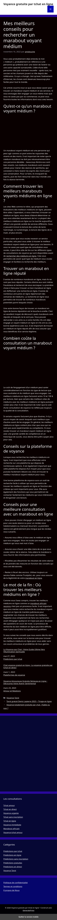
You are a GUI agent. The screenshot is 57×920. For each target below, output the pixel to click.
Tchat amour (9, 805)
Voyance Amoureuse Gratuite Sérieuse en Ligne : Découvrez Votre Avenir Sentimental (25, 682)
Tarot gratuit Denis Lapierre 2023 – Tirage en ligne (29, 701)
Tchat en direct (10, 809)
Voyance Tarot (12, 698)
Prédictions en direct (12, 866)
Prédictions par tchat (12, 659)
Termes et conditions (12, 886)
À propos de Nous (11, 890)
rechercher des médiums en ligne (21, 256)
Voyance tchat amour (13, 832)
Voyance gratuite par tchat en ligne (28, 4)
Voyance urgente (11, 813)
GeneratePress (28, 910)
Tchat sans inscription (13, 817)
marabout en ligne (33, 578)
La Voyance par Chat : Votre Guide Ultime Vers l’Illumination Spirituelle (24, 650)
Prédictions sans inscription (15, 859)
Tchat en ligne (9, 821)
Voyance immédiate (12, 824)
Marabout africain (11, 828)
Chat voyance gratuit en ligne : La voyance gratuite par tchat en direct (27, 666)
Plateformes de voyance (14, 675)
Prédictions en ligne (12, 855)
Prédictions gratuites (12, 862)
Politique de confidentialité (15, 882)
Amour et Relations (12, 691)
